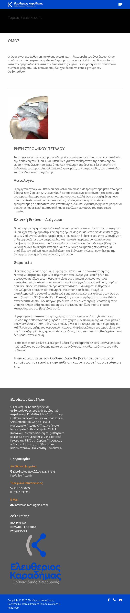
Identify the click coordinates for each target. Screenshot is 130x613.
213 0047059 (20, 488)
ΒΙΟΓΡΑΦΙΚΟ (18, 522)
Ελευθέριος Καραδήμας (40, 600)
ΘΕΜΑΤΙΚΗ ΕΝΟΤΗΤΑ (23, 526)
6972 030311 (20, 492)
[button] (120, 4)
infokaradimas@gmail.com (29, 505)
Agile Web (13, 607)
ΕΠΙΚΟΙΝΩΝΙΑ (18, 531)
